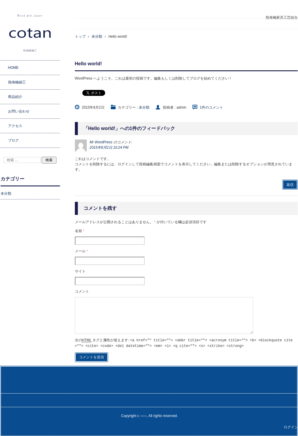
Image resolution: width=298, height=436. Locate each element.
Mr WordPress (101, 142)
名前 (79, 231)
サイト (80, 271)
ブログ (13, 140)
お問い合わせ (18, 111)
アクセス (15, 126)
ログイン (291, 426)
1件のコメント (211, 107)
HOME (13, 68)
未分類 (144, 107)
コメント (82, 291)
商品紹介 (15, 97)
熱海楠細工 (17, 82)
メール (81, 251)
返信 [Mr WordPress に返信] (290, 185)
